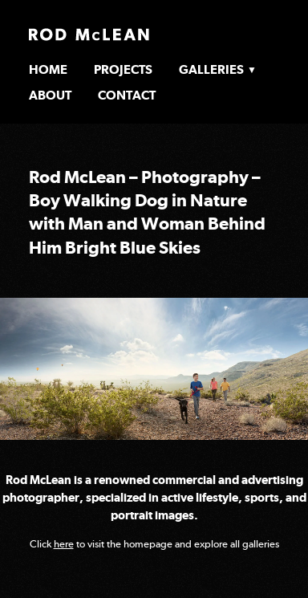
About (50, 95)
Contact (127, 95)
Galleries (211, 69)
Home (48, 69)
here (64, 544)
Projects (123, 69)
